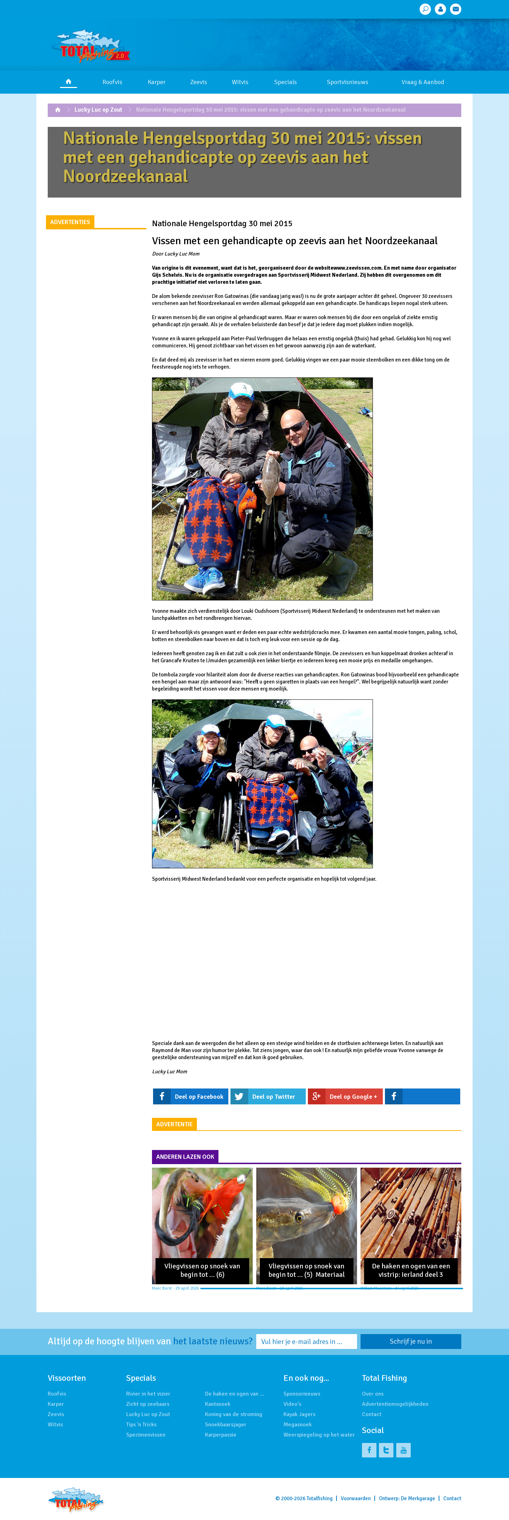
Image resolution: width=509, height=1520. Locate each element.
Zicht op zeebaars (147, 1404)
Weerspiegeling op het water (319, 1434)
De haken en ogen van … (234, 1393)
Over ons (373, 1393)
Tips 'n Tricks (141, 1424)
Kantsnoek (217, 1404)
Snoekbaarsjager (225, 1424)
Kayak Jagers (299, 1414)
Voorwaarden (356, 1498)
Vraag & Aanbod (423, 82)
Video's (292, 1404)
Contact (371, 1414)
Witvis (240, 82)
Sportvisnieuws (347, 82)
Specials (285, 82)
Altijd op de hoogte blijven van (150, 1341)
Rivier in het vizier (148, 1393)
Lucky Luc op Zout (98, 109)
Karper (156, 82)
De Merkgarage (418, 1498)
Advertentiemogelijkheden (395, 1404)
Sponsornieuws (301, 1393)
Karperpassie (220, 1434)
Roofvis (112, 82)
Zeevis (198, 82)
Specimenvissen (145, 1434)
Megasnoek (297, 1424)
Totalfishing (319, 1498)
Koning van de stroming (233, 1414)
